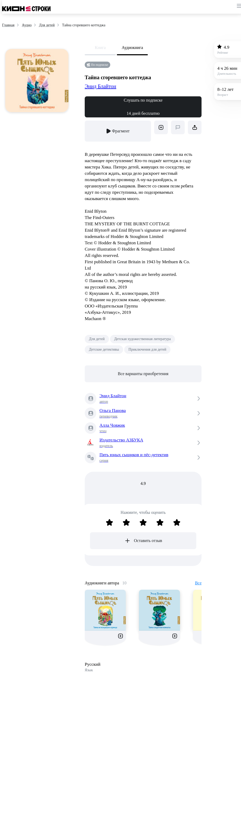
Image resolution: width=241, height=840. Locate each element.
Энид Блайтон (100, 86)
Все (198, 583)
